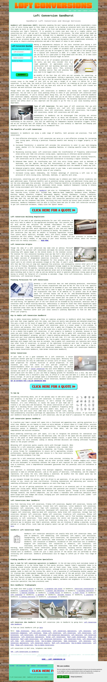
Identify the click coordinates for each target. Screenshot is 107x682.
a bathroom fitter (26, 591)
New (28, 665)
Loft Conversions (84, 633)
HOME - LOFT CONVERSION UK (53, 659)
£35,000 (76, 50)
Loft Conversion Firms (72, 639)
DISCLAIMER (92, 10)
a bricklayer (52, 597)
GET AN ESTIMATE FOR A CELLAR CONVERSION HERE (28, 381)
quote (87, 474)
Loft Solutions (85, 631)
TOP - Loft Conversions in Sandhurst (25, 651)
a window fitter (53, 593)
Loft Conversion (69, 633)
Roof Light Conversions (76, 637)
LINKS (74, 10)
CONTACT (85, 10)
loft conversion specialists (44, 533)
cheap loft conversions (58, 545)
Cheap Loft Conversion (52, 633)
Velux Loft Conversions (41, 631)
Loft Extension (35, 633)
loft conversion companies (39, 483)
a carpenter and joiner (53, 589)
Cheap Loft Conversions (24, 645)
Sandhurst (43, 190)
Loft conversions (86, 117)
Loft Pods (15, 641)
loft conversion (90, 46)
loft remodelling (47, 535)
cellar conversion (38, 369)
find (16, 504)
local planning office (46, 93)
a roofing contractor (27, 597)
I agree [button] (59, 676)
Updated (33, 665)
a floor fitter (79, 593)
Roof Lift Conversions (60, 643)
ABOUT (79, 10)
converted (57, 79)
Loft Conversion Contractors (51, 639)
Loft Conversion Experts (40, 643)
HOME (70, 10)
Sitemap (12, 665)
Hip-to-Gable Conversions (52, 641)
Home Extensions (22, 631)
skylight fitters (64, 595)
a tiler (29, 589)
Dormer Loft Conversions (55, 637)
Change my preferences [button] (76, 676)
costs (70, 44)
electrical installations (84, 589)
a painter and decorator (55, 591)
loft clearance (16, 595)
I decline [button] (66, 676)
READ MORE (44, 240)
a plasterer (89, 595)
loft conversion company (20, 97)
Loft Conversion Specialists (64, 631)
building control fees (48, 70)
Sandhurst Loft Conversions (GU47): (24, 25)
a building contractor (85, 591)
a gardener (40, 595)
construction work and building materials (51, 66)
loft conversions (22, 159)
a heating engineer (27, 593)
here (12, 526)
